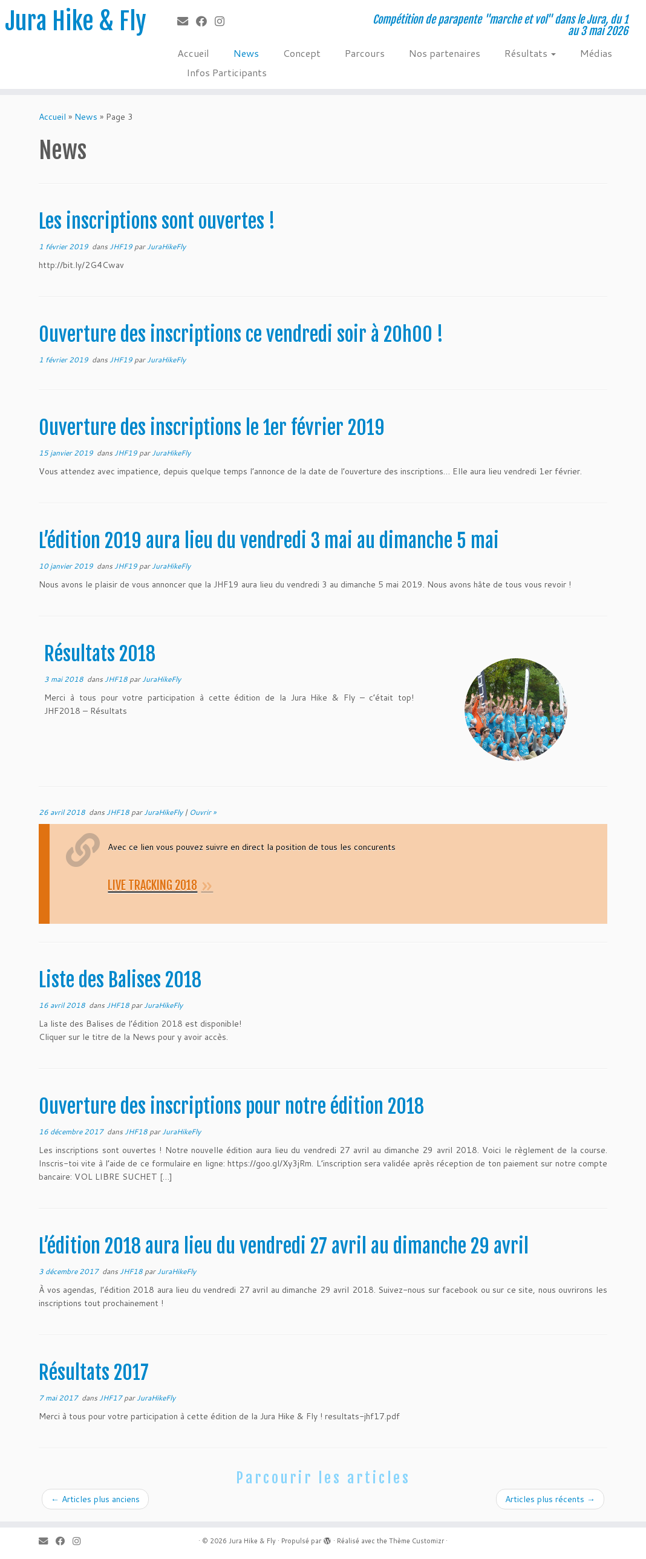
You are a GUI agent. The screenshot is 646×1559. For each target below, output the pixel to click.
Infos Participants (226, 72)
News (246, 53)
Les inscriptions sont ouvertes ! (157, 221)
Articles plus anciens (95, 1499)
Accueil (193, 53)
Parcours (365, 53)
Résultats (530, 53)
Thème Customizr (416, 1541)
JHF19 (121, 246)
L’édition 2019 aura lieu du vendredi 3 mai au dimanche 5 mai (269, 541)
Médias (596, 53)
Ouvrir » (202, 812)
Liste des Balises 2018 (120, 980)
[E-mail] (186, 21)
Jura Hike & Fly (75, 21)
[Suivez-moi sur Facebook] (205, 21)
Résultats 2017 (94, 1373)
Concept (302, 53)
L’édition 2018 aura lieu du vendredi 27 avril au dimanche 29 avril (284, 1246)
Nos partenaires (444, 53)
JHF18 (117, 679)
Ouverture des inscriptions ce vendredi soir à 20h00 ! (241, 334)
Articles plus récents (550, 1499)
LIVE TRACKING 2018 (152, 885)
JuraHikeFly (166, 246)
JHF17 (111, 1398)
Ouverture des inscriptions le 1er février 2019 (212, 428)
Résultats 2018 (99, 654)
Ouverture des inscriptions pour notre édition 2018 (231, 1106)
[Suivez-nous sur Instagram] (223, 21)
